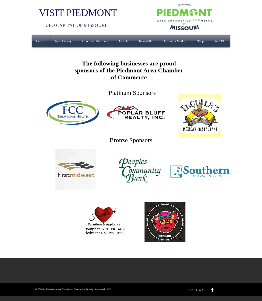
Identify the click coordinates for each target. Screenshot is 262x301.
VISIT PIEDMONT (78, 12)
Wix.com (116, 289)
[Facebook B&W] (212, 289)
